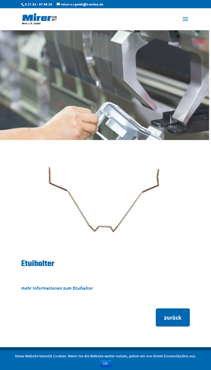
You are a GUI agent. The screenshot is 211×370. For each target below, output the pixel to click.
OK (105, 364)
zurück (173, 317)
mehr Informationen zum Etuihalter (57, 288)
